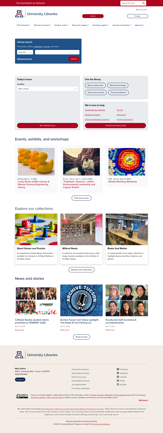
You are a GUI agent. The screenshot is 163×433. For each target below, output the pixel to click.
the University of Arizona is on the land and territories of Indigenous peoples (73, 409)
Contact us (20, 380)
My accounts (141, 9)
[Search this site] (130, 3)
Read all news (81, 337)
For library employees (81, 388)
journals (46, 46)
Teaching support (100, 25)
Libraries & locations (121, 25)
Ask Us (93, 16)
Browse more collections (81, 270)
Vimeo (122, 381)
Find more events (81, 198)
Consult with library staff (115, 125)
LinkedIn (123, 377)
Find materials (23, 25)
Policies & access (79, 377)
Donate (137, 16)
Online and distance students (97, 119)
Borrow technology (118, 85)
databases (38, 46)
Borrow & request (41, 25)
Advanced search (24, 59)
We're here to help (95, 105)
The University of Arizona (100, 424)
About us (139, 25)
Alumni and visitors (125, 119)
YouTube (123, 384)
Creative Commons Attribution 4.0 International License (111, 395)
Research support (79, 25)
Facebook (124, 369)
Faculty (120, 110)
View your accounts (96, 92)
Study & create (60, 25)
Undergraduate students (95, 110)
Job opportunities (79, 384)
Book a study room (95, 85)
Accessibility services (80, 381)
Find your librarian (118, 92)
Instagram (124, 373)
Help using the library (80, 373)
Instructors (121, 115)
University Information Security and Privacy (81, 421)
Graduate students (92, 115)
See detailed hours (47, 125)
